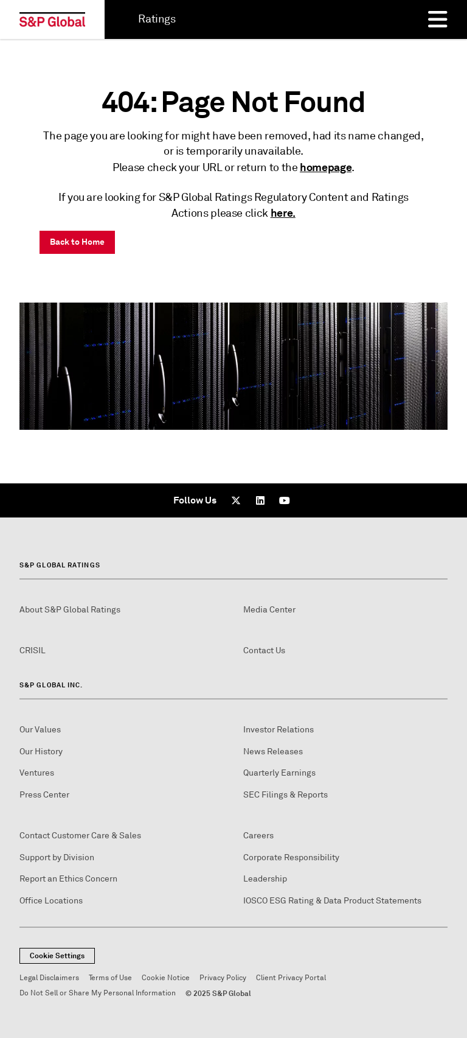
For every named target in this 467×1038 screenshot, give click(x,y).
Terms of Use (110, 978)
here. (283, 213)
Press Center (44, 795)
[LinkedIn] (260, 500)
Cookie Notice (166, 978)
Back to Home (77, 241)
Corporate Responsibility (291, 857)
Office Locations (51, 901)
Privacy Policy (222, 978)
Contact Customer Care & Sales (80, 835)
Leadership (265, 879)
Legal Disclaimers (49, 978)
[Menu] (438, 19)
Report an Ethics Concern (68, 879)
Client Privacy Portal (291, 978)
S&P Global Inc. (51, 685)
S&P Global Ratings (59, 565)
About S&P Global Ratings (69, 610)
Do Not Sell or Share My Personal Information (97, 993)
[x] (236, 500)
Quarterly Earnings (279, 773)
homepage (325, 167)
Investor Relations (278, 729)
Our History (41, 751)
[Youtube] (284, 500)
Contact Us (264, 650)
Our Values (40, 729)
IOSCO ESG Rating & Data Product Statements (332, 901)
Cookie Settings (57, 956)
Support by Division (56, 857)
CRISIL (32, 650)
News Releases (273, 751)
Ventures (36, 773)
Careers (258, 835)
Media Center (269, 610)
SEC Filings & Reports (285, 795)
